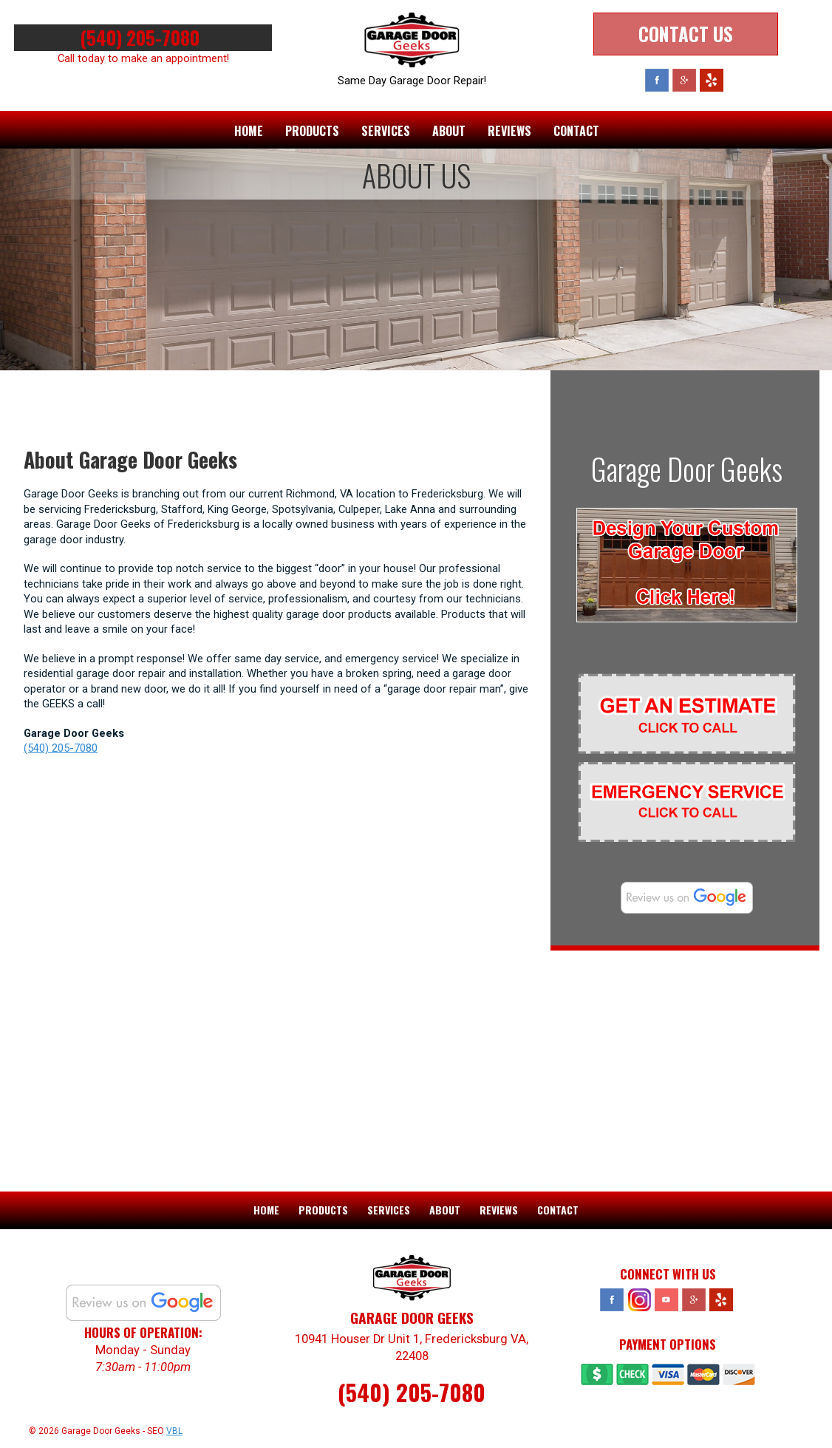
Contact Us (685, 33)
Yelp (711, 80)
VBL (174, 1430)
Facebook (657, 80)
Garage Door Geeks (686, 468)
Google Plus (684, 80)
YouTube (666, 1299)
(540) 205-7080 (143, 37)
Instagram (639, 1299)
